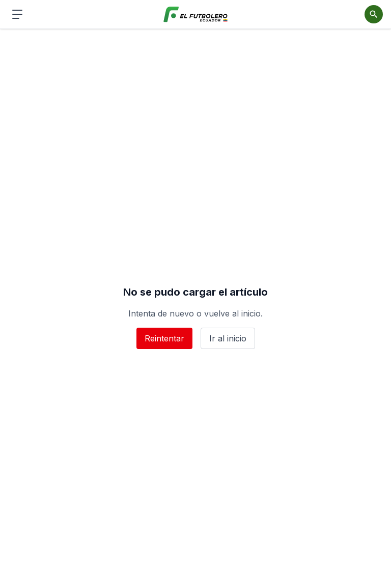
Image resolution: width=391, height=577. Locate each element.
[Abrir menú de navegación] (17, 14)
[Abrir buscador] (374, 14)
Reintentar (164, 338)
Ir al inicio (227, 338)
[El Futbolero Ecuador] (195, 14)
